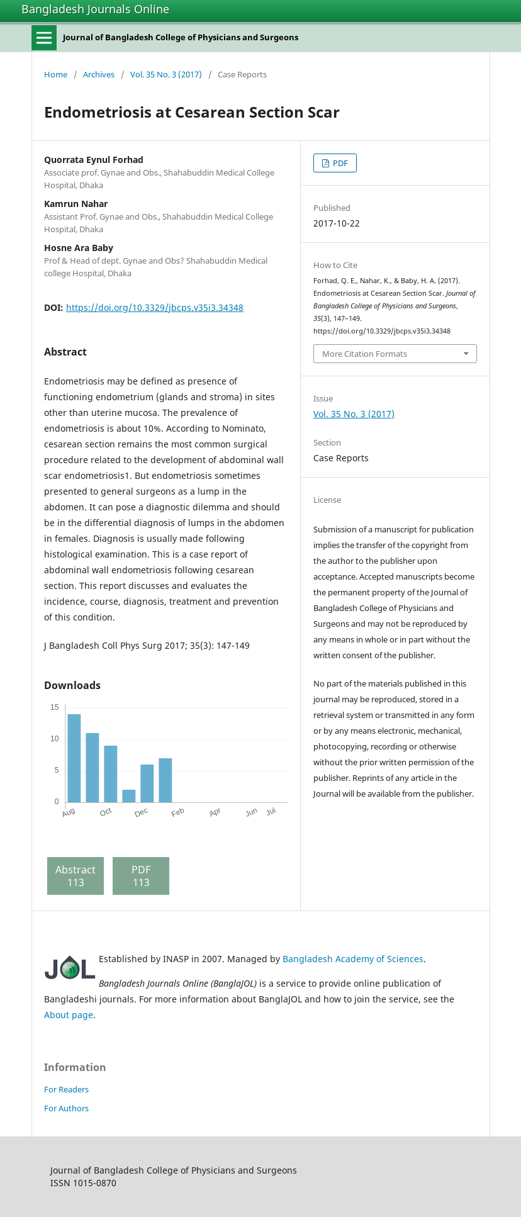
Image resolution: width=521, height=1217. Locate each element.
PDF (339, 163)
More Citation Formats (364, 353)
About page (68, 1015)
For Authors (66, 1108)
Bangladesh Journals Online (95, 8)
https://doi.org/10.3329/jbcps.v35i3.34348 (155, 307)
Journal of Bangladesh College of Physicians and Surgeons (180, 37)
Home (55, 74)
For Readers (66, 1089)
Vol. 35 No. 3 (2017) (166, 74)
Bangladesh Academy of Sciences (353, 959)
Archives (99, 74)
